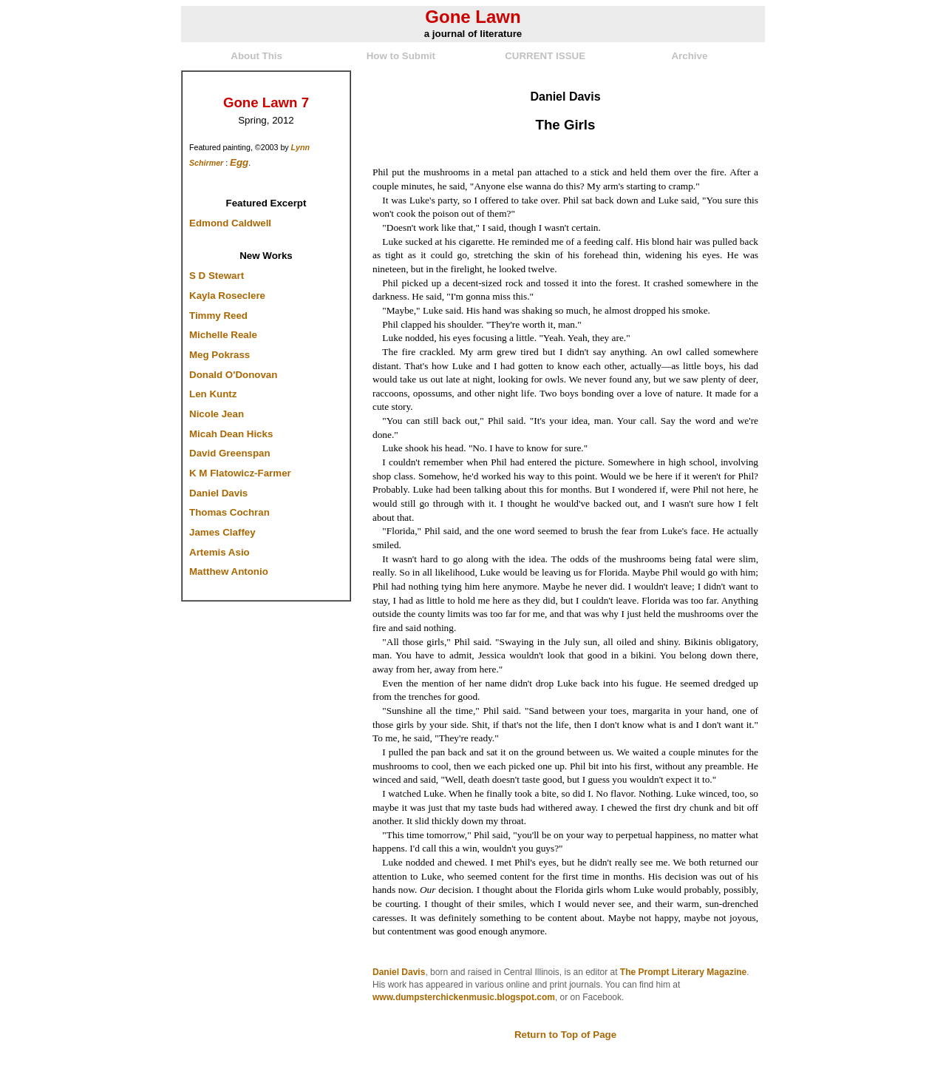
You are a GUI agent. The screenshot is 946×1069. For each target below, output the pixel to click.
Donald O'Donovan (233, 374)
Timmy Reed (218, 315)
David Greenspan (229, 453)
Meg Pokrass (219, 354)
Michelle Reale (223, 334)
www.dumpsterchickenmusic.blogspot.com (463, 997)
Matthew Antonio (228, 571)
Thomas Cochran (229, 512)
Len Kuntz (212, 393)
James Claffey (222, 532)
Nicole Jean (216, 413)
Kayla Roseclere (227, 295)
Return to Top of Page (565, 1034)
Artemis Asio (219, 552)
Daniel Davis (218, 493)
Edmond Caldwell (230, 223)
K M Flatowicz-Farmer (240, 473)
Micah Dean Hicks (231, 433)
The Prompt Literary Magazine (683, 972)
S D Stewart (216, 275)
